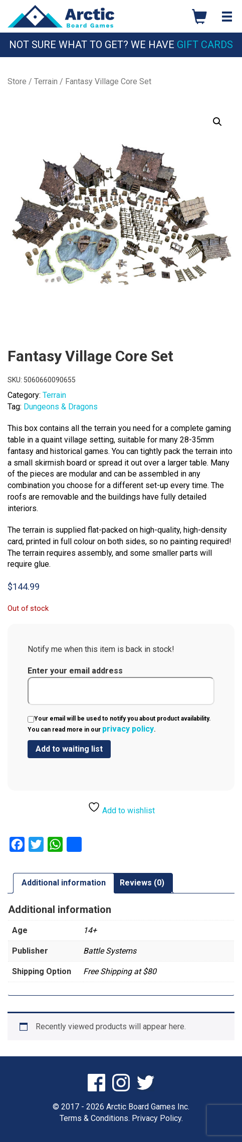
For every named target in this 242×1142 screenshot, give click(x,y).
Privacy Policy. (157, 1118)
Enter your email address (121, 685)
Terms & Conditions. (95, 1118)
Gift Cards (205, 45)
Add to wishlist (121, 808)
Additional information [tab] (64, 882)
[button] (217, 122)
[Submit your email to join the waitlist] (69, 749)
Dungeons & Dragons (61, 406)
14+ (90, 930)
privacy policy (128, 729)
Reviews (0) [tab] (142, 882)
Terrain (46, 81)
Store (17, 81)
